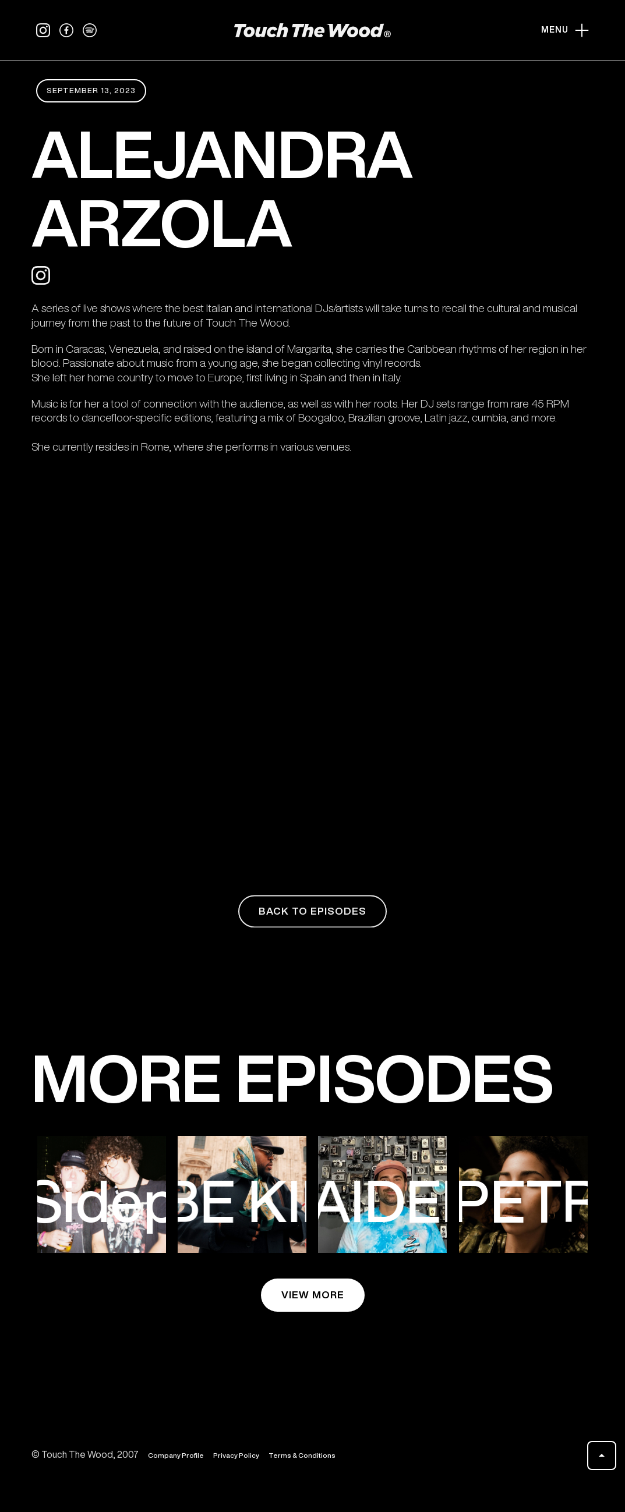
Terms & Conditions (302, 1457)
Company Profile (176, 1457)
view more (312, 1294)
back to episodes (312, 913)
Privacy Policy (236, 1457)
